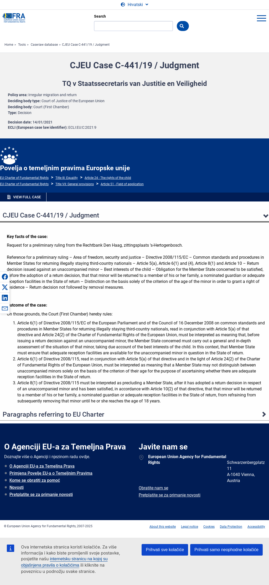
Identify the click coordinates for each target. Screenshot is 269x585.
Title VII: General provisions (74, 184)
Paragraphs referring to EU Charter (53, 414)
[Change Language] (134, 4)
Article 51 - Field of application (122, 184)
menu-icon (261, 18)
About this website (162, 527)
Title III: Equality (66, 178)
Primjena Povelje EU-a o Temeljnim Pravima (50, 473)
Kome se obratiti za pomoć (34, 480)
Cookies (209, 527)
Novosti (16, 487)
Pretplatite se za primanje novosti (41, 494)
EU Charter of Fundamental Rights (24, 178)
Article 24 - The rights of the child (108, 178)
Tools (22, 44)
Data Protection (231, 527)
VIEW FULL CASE (27, 197)
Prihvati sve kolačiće (165, 549)
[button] (4, 276)
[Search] (133, 26)
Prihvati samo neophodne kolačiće (226, 549)
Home (8, 44)
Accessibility (256, 527)
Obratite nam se (153, 487)
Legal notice (189, 527)
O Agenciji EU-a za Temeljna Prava (42, 466)
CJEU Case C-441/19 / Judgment (86, 44)
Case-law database (44, 44)
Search (100, 16)
